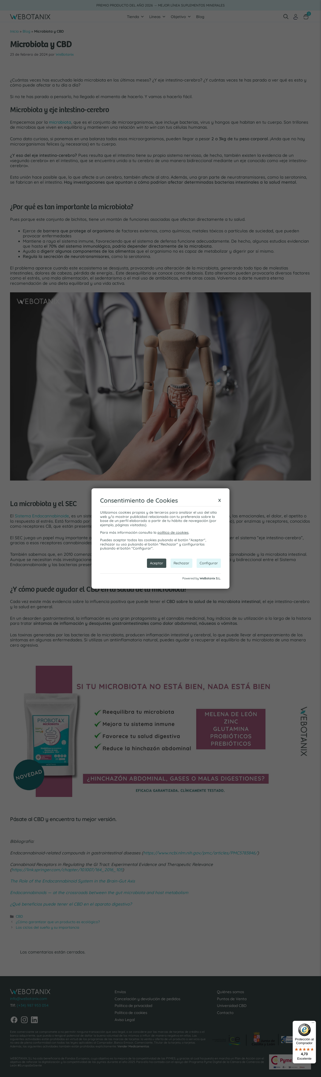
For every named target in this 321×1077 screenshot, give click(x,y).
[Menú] (313, 1024)
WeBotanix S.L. (210, 578)
